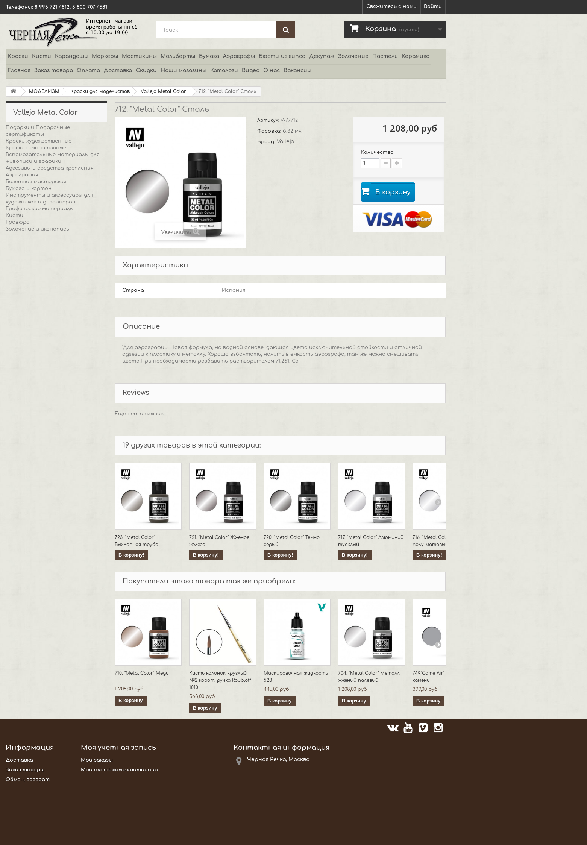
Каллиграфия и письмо (36, 276)
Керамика (415, 56)
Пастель (385, 56)
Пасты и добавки (29, 371)
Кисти (41, 56)
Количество (377, 152)
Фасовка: (270, 131)
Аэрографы (239, 56)
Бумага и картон (29, 188)
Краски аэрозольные (34, 310)
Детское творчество (35, 262)
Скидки (146, 70)
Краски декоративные (36, 147)
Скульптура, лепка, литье (40, 398)
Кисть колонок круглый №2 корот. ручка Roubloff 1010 (220, 680)
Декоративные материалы (42, 249)
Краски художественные (38, 141)
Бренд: (267, 141)
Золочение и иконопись (37, 229)
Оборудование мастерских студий (54, 432)
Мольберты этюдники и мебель (49, 337)
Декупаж (321, 56)
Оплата (88, 70)
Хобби (14, 411)
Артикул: (269, 120)
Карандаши (71, 56)
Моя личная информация (115, 789)
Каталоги (224, 70)
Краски (18, 56)
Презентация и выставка (41, 350)
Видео (250, 70)
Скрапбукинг (23, 405)
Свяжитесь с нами (391, 6)
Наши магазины (183, 70)
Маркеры (105, 56)
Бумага (209, 56)
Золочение (353, 56)
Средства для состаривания (46, 445)
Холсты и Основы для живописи (49, 425)
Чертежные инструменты (41, 418)
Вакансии (297, 70)
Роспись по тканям (32, 391)
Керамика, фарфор (30, 290)
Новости (18, 809)
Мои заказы (97, 760)
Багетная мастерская (36, 181)
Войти (433, 6)
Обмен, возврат (28, 779)
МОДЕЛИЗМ (22, 330)
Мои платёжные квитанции (119, 769)
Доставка (118, 70)
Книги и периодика (31, 296)
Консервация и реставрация (45, 303)
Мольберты (178, 56)
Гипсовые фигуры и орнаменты (48, 269)
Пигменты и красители (38, 378)
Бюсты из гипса (282, 56)
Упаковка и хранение (34, 438)
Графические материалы (40, 208)
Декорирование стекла (37, 256)
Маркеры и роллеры (32, 323)
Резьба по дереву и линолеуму (46, 384)
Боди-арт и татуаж (33, 235)
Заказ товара (53, 70)
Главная (19, 70)
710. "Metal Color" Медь (141, 673)
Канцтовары (23, 283)
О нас (271, 70)
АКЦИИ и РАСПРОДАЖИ (38, 452)
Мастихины (139, 56)
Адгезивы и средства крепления (50, 168)
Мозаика (17, 317)
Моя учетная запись (118, 747)
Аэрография (22, 174)
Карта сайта (24, 835)
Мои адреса (97, 779)
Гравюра (18, 222)
